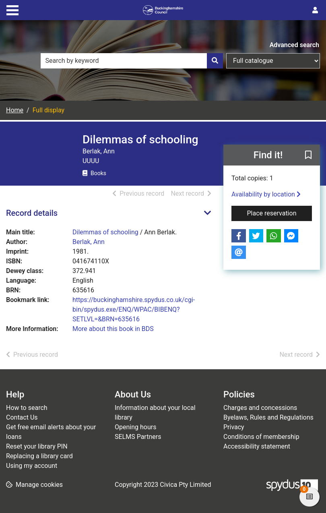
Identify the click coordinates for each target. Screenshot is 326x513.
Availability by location (266, 194)
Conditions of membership (261, 437)
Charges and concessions (260, 408)
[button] (308, 155)
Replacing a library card (39, 456)
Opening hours (135, 427)
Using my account (31, 466)
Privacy (233, 427)
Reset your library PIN (37, 446)
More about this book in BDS (113, 329)
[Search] (215, 60)
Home (14, 110)
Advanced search (294, 45)
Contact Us (22, 417)
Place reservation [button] (279, 212)
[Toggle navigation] (12, 9)
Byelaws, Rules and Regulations (268, 417)
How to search (26, 408)
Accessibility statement (256, 446)
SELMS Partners (138, 437)
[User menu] (315, 10)
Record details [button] (32, 213)
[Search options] (273, 60)
